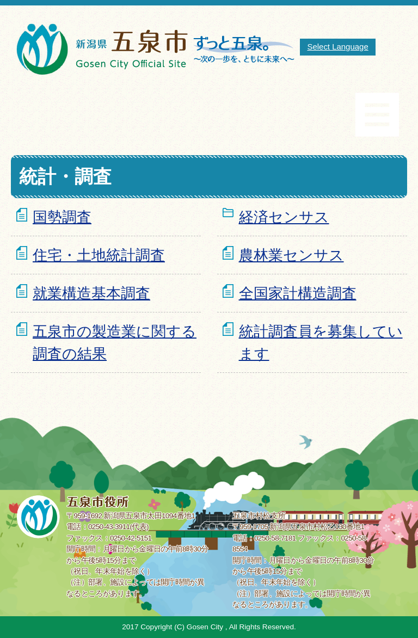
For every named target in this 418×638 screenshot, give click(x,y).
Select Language (337, 46)
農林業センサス (291, 255)
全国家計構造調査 (297, 293)
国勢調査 (62, 216)
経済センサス (284, 216)
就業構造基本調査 (91, 293)
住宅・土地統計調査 (99, 255)
